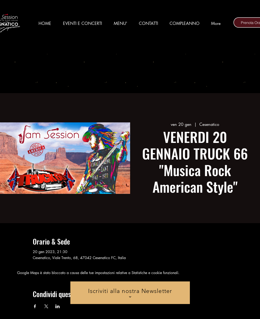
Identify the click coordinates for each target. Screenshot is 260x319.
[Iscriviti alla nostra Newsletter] (130, 292)
